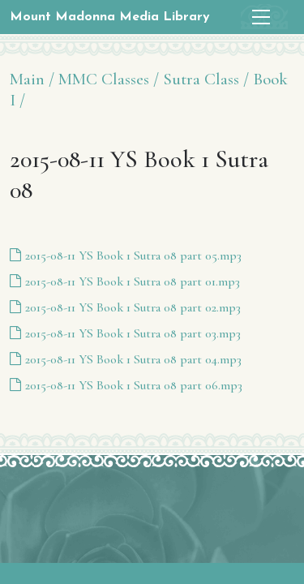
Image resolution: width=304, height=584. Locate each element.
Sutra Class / (206, 79)
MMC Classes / (108, 79)
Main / (32, 79)
